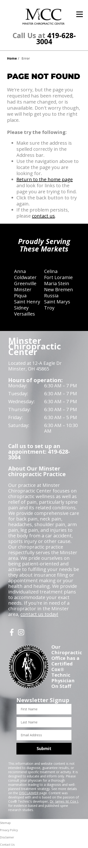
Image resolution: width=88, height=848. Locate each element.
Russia (51, 295)
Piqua (20, 295)
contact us (43, 216)
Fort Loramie (58, 277)
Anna (20, 271)
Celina (50, 271)
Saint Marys (57, 301)
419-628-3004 (56, 38)
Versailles (24, 314)
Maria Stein (56, 283)
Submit (44, 748)
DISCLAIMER (28, 793)
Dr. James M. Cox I (64, 801)
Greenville (25, 283)
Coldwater (25, 277)
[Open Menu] (79, 14)
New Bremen (58, 289)
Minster (22, 289)
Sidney (21, 308)
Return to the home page (44, 179)
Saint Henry (27, 301)
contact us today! (39, 614)
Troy (49, 308)
